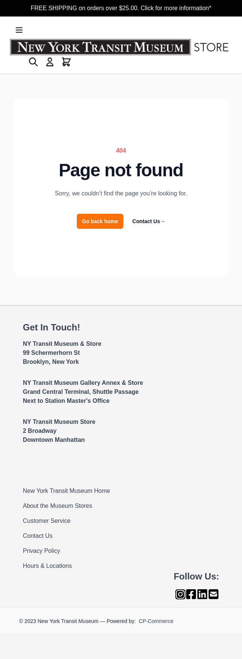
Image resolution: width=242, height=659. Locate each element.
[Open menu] (19, 30)
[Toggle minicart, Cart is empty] (66, 62)
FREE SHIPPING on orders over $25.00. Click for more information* (121, 8)
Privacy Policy (41, 551)
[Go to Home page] (121, 47)
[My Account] (50, 62)
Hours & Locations (47, 566)
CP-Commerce (156, 621)
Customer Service (46, 521)
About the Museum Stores (57, 506)
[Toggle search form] (33, 62)
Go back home (100, 221)
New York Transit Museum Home (66, 491)
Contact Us (148, 221)
